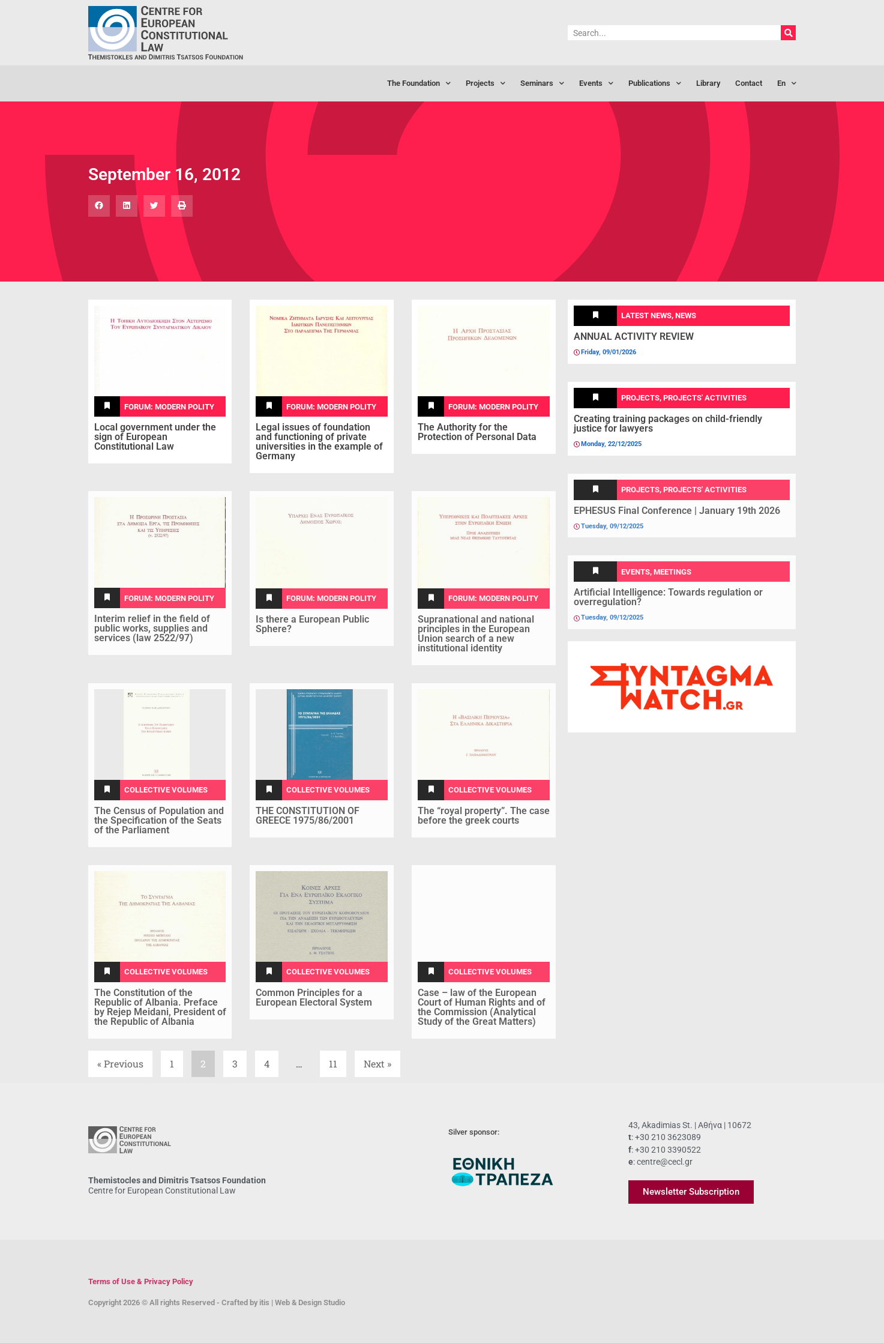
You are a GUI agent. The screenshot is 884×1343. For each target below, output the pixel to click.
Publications (654, 83)
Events (596, 83)
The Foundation (419, 83)
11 (337, 1060)
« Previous (120, 1063)
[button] (99, 206)
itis (264, 1302)
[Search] (788, 32)
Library (708, 83)
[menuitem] (786, 83)
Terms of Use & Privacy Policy (140, 1281)
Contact (748, 83)
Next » (377, 1063)
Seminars (542, 83)
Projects (485, 83)
